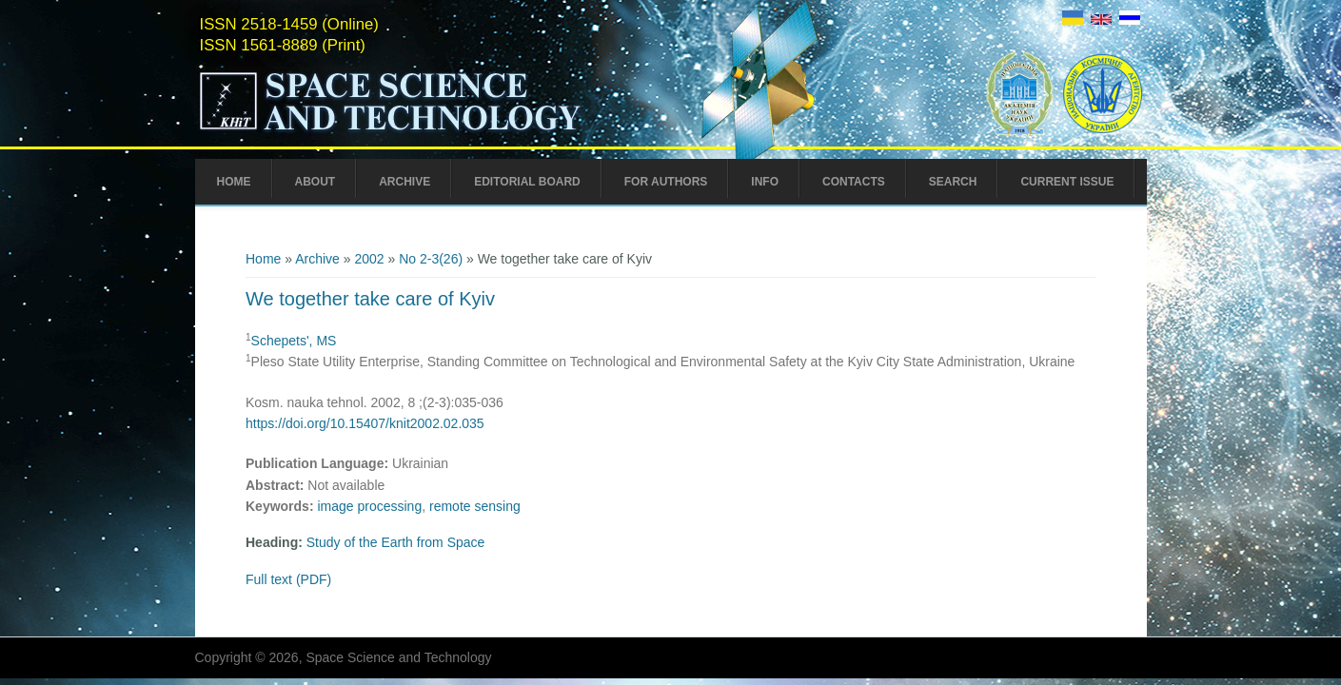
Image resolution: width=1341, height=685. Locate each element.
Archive (404, 181)
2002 (369, 258)
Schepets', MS (294, 340)
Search (953, 181)
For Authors (666, 181)
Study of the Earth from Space (395, 542)
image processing (369, 506)
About (315, 181)
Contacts (853, 181)
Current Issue (1067, 181)
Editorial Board (527, 181)
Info (765, 181)
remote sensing (475, 506)
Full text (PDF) (288, 579)
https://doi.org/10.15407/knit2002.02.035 (365, 423)
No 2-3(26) (431, 258)
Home (234, 181)
